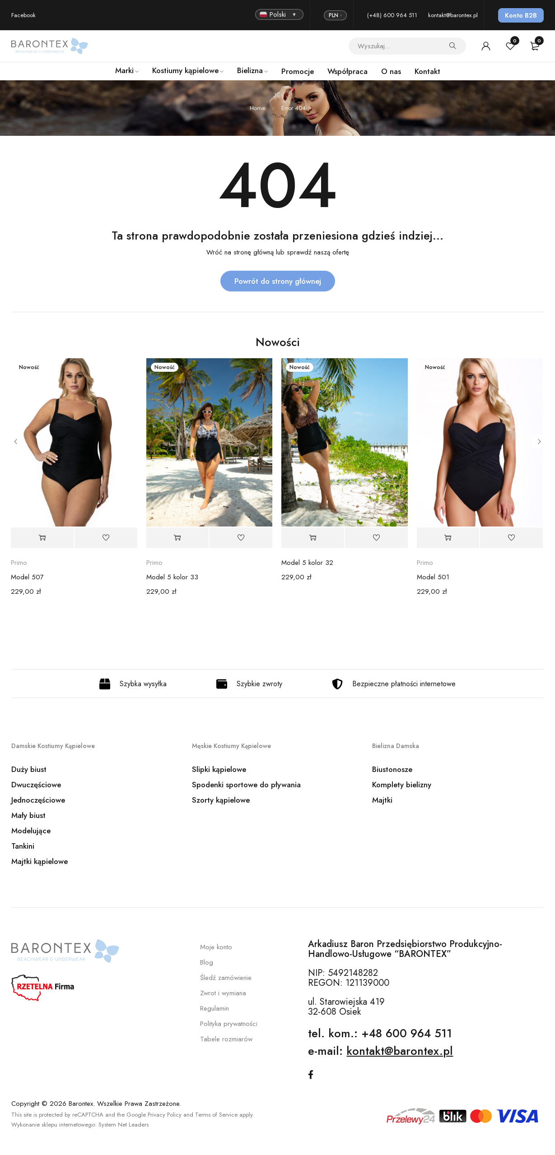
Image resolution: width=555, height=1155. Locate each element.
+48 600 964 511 (406, 1033)
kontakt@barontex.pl (453, 15)
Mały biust (28, 815)
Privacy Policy (165, 1113)
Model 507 (27, 577)
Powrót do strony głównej (277, 281)
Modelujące (31, 830)
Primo (19, 563)
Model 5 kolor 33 (172, 577)
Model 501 (433, 577)
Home (257, 108)
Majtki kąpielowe (39, 861)
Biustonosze (392, 769)
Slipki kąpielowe (219, 769)
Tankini (22, 846)
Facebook (23, 15)
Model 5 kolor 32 (307, 563)
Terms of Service (216, 1113)
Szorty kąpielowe (221, 800)
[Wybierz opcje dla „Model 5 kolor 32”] (312, 537)
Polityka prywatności (228, 1024)
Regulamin (214, 1008)
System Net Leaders (123, 1123)
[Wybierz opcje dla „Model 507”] (42, 537)
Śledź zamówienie (226, 978)
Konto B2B (521, 15)
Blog (206, 962)
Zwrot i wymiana (223, 993)
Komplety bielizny (401, 784)
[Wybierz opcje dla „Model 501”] (448, 537)
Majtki (382, 800)
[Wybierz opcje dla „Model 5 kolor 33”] (177, 537)
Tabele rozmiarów (226, 1039)
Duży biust (29, 769)
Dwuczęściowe (36, 784)
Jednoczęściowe (38, 800)
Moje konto (216, 947)
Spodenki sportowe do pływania (246, 784)
